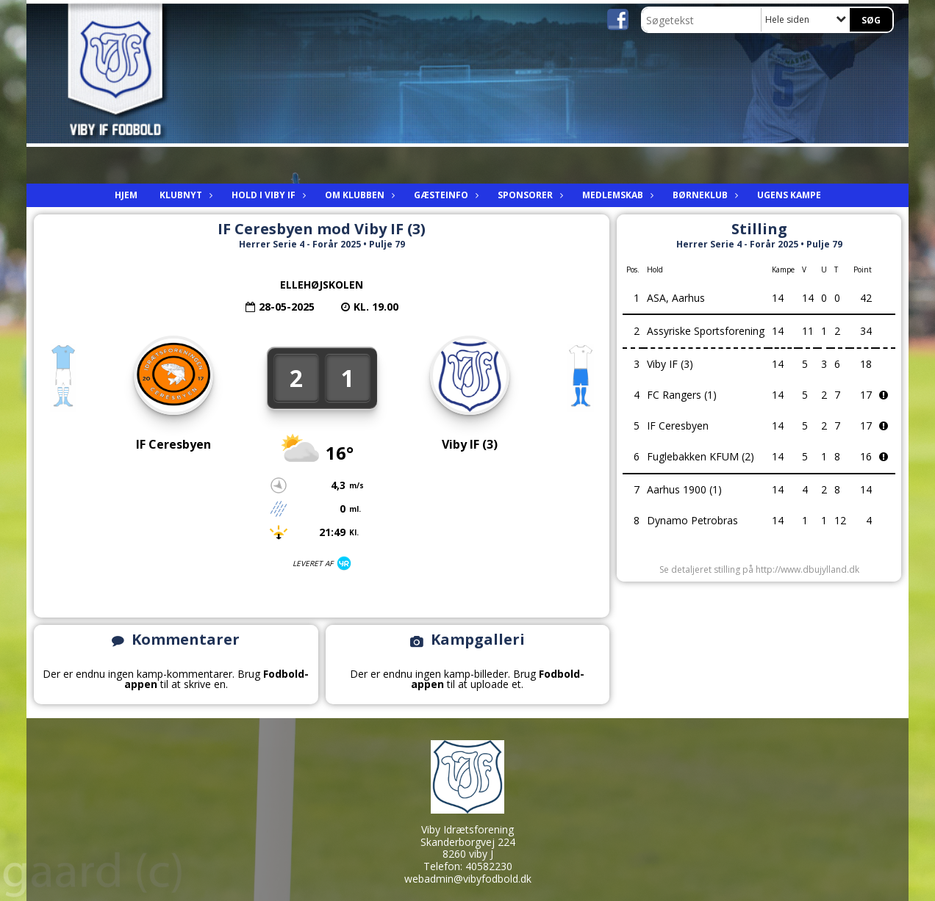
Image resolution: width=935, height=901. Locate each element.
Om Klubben (358, 195)
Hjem (126, 195)
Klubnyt (184, 195)
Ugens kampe (789, 195)
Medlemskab (616, 195)
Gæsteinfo (445, 195)
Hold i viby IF (267, 195)
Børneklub (704, 195)
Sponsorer (529, 195)
